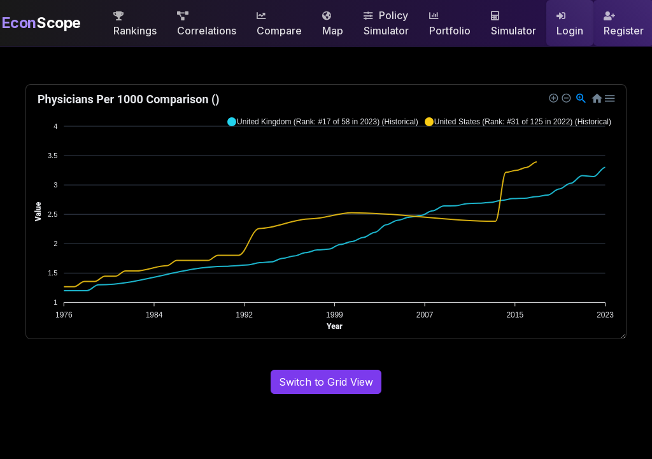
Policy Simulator (386, 23)
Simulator (513, 24)
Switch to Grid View (326, 381)
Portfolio (450, 24)
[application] (326, 211)
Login (569, 24)
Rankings (135, 24)
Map (332, 24)
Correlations (206, 24)
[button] (322, 121)
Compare (279, 24)
